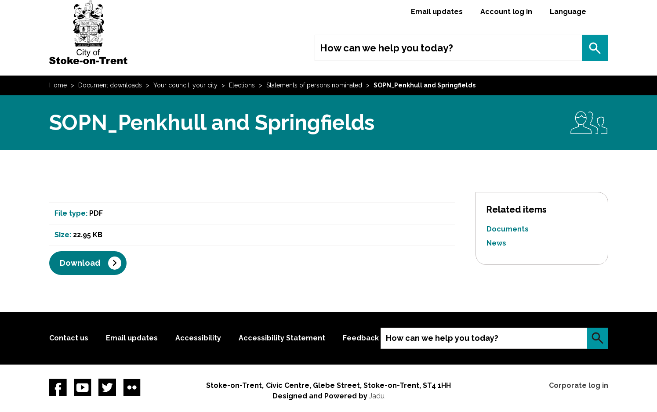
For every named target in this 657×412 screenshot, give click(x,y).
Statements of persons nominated (314, 85)
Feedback (361, 338)
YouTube (82, 387)
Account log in (506, 11)
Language (568, 11)
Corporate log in (578, 385)
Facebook (58, 387)
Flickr (132, 387)
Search (595, 48)
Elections (242, 85)
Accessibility (198, 338)
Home (58, 85)
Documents (507, 229)
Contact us (68, 338)
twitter (107, 387)
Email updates (437, 11)
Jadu (377, 396)
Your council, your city (185, 85)
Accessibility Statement (282, 338)
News (496, 243)
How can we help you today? (386, 48)
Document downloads (110, 85)
